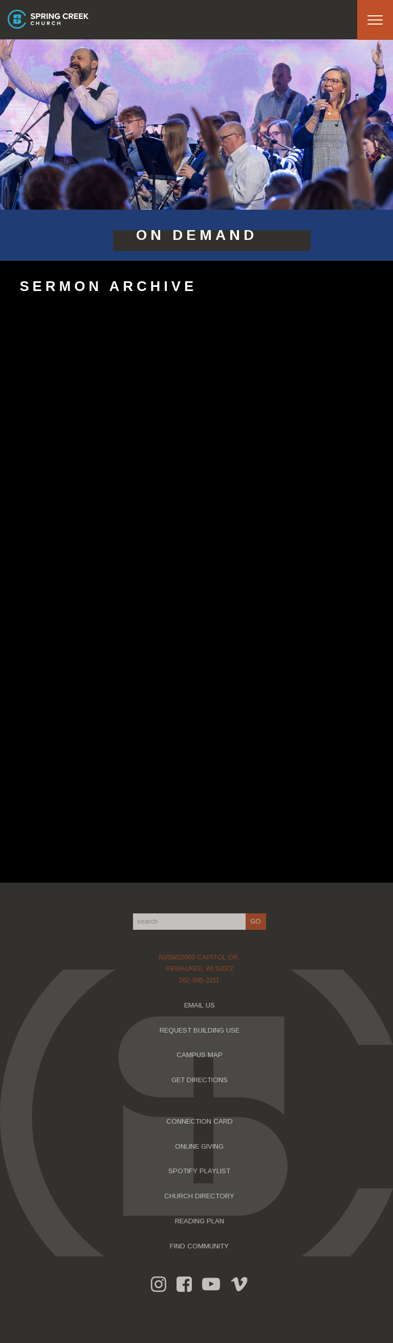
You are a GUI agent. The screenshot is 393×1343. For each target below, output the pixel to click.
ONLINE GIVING (201, 1146)
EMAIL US (201, 1005)
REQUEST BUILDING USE (202, 1030)
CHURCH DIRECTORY (201, 1196)
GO (257, 921)
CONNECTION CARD (201, 1121)
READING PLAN (201, 1221)
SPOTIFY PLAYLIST (201, 1171)
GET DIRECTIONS (201, 1080)
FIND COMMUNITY (201, 1246)
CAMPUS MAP (202, 1055)
